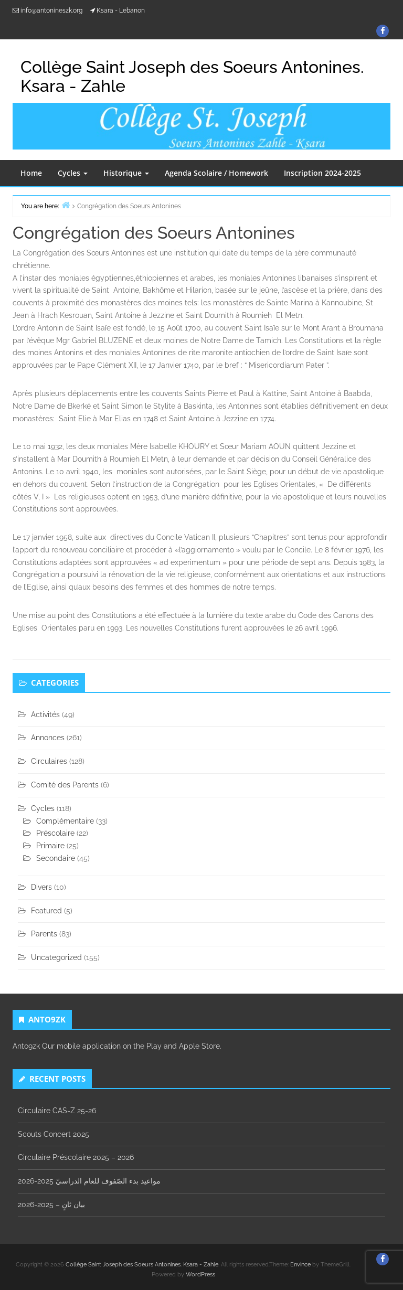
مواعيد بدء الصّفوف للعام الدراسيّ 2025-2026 (89, 1181)
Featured (46, 911)
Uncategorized (56, 957)
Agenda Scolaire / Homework (216, 173)
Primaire (50, 845)
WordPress (200, 1274)
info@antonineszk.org (51, 10)
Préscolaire (55, 833)
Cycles (73, 173)
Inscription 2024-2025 (322, 173)
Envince (300, 1264)
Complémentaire (65, 821)
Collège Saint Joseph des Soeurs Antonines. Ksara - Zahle (142, 1264)
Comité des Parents (65, 785)
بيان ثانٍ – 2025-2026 (51, 1204)
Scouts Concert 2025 (53, 1134)
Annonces (48, 737)
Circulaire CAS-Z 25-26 (57, 1110)
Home (31, 173)
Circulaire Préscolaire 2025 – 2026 (76, 1157)
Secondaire (55, 858)
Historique (126, 173)
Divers (41, 887)
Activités (45, 714)
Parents (44, 934)
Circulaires (49, 761)
